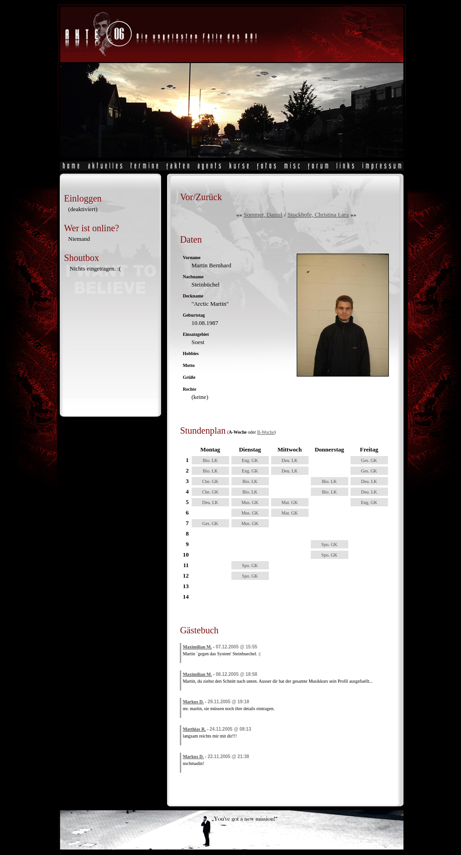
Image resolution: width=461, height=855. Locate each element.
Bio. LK (210, 460)
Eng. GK (250, 460)
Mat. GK (290, 502)
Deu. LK (290, 460)
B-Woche (265, 432)
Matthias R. (194, 729)
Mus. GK (249, 502)
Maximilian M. (197, 646)
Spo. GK (329, 544)
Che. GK (210, 481)
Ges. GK (369, 460)
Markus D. (193, 701)
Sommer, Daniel (263, 214)
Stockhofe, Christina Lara (318, 214)
